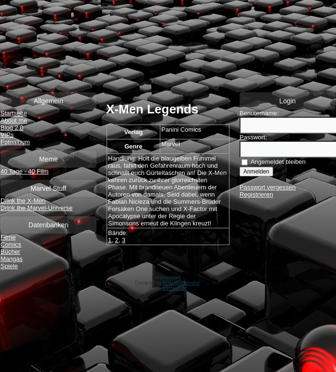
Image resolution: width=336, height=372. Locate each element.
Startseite (13, 113)
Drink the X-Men (23, 200)
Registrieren (256, 194)
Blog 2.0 (12, 127)
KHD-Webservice (181, 282)
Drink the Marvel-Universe (36, 207)
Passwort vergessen (268, 187)
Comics (10, 244)
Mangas (11, 258)
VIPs (6, 134)
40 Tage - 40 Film (24, 171)
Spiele (9, 266)
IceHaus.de (175, 288)
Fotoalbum (15, 142)
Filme (8, 237)
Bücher (10, 251)
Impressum (168, 277)
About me (13, 120)
